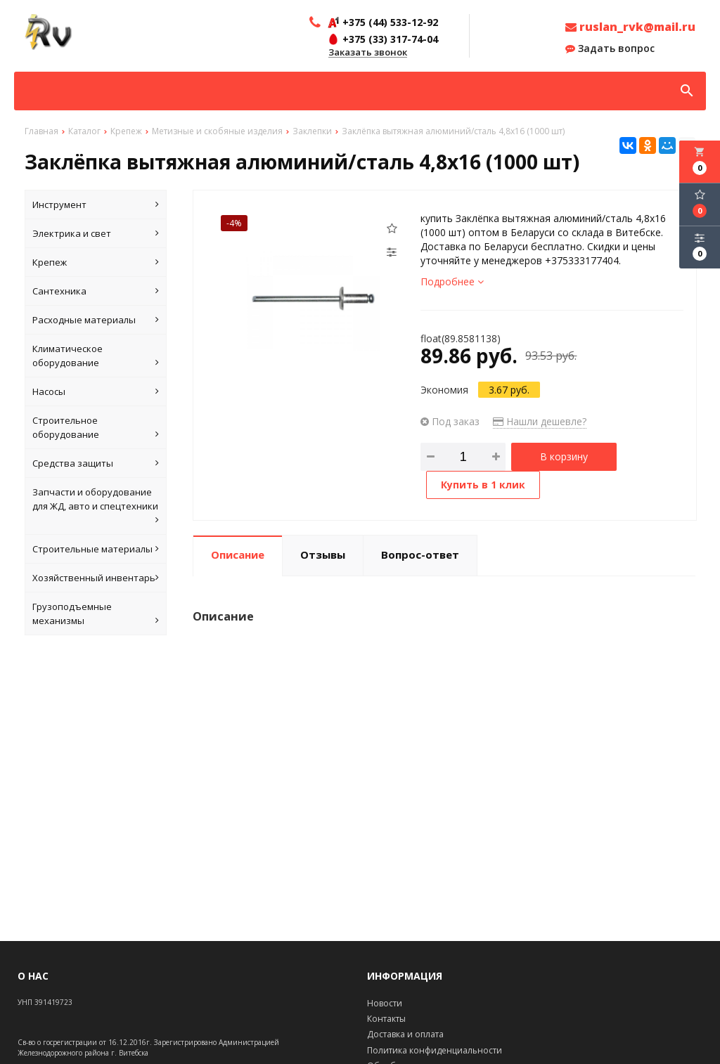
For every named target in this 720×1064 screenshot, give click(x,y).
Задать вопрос (610, 48)
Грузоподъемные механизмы (95, 614)
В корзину (564, 456)
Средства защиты (95, 463)
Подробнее (452, 281)
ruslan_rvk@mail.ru (630, 26)
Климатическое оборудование (95, 356)
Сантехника (95, 291)
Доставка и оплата (405, 1034)
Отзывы (322, 554)
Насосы (95, 391)
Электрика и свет (95, 233)
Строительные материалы (95, 549)
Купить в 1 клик (483, 484)
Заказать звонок (367, 53)
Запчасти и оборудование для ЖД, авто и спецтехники (95, 506)
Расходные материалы (95, 320)
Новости (384, 1003)
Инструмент (95, 204)
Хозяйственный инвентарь (95, 578)
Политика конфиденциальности (434, 1050)
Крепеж (95, 262)
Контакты (386, 1019)
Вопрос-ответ (420, 554)
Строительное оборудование (95, 427)
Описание (237, 554)
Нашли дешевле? (539, 421)
